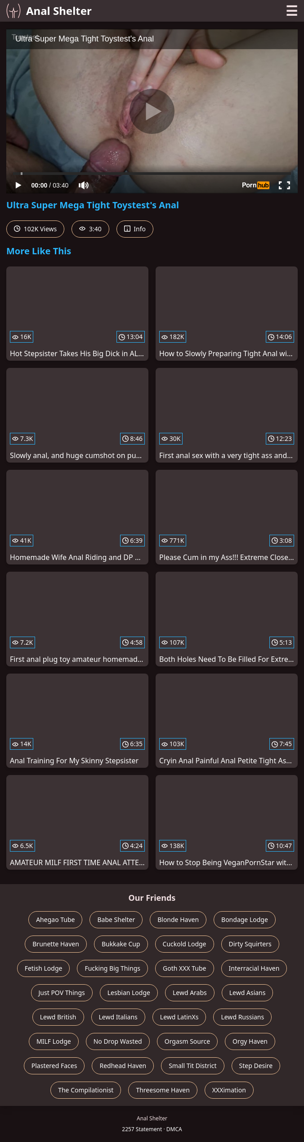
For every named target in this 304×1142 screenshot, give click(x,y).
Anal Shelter (49, 10)
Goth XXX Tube (184, 968)
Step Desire (256, 1065)
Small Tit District (192, 1065)
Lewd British (58, 1017)
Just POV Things (62, 992)
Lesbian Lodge (128, 992)
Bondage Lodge (244, 919)
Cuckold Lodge (184, 944)
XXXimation (229, 1090)
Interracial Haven (254, 968)
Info (135, 229)
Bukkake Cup (121, 944)
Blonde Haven (178, 919)
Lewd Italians (118, 1017)
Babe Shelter (116, 919)
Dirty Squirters (250, 944)
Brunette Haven (55, 944)
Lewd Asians (247, 992)
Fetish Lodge (44, 968)
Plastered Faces (54, 1065)
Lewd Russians (242, 1017)
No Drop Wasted (118, 1041)
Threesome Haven (162, 1090)
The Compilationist (85, 1090)
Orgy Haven (250, 1041)
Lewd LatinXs (179, 1017)
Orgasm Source (187, 1041)
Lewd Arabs (190, 992)
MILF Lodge (53, 1041)
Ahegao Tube (55, 919)
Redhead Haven (122, 1065)
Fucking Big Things (112, 968)
